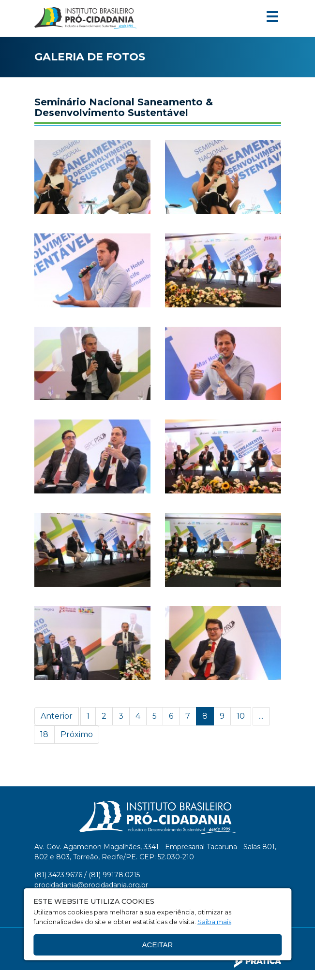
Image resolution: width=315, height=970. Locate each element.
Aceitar (157, 945)
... (261, 716)
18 (44, 734)
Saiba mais (214, 922)
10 (241, 716)
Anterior (57, 716)
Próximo (76, 734)
